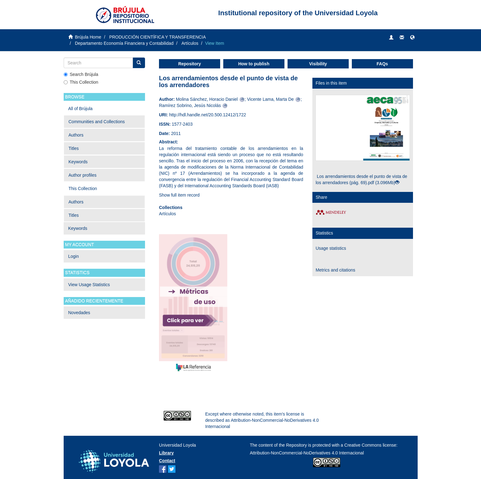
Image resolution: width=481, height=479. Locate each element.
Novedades (79, 312)
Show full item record (179, 195)
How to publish (253, 63)
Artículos (189, 43)
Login (73, 256)
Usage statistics (330, 248)
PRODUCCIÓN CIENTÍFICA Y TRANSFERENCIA (157, 37)
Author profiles (83, 175)
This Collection (81, 82)
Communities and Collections (97, 121)
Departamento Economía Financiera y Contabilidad (124, 43)
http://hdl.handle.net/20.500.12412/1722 (207, 114)
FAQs (382, 63)
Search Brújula (81, 74)
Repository (189, 63)
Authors (76, 135)
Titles (74, 148)
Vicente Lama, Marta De (270, 99)
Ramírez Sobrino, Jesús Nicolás (190, 105)
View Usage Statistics (89, 284)
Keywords (78, 161)
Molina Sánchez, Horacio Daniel (207, 99)
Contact (167, 460)
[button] (412, 37)
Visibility (318, 63)
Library (166, 452)
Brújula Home (88, 37)
